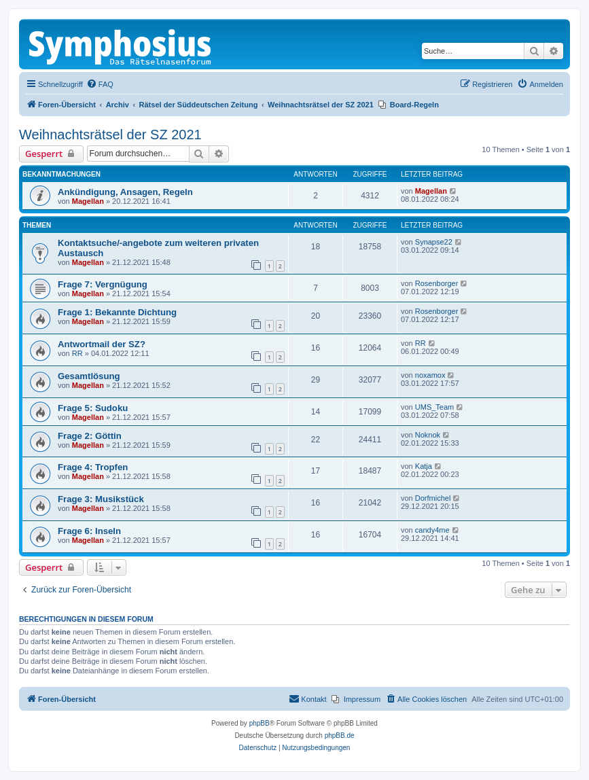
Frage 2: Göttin (90, 436)
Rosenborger (437, 283)
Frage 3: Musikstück (101, 499)
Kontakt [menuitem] (307, 698)
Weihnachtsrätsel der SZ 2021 (110, 134)
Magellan (88, 201)
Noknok (427, 435)
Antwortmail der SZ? (101, 344)
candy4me (432, 530)
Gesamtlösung (89, 376)
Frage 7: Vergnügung (102, 284)
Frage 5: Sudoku (93, 408)
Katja (423, 466)
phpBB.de (340, 735)
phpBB (259, 723)
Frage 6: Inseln (89, 531)
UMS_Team (434, 407)
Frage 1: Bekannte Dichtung (117, 312)
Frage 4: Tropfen (93, 467)
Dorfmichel (433, 498)
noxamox (430, 375)
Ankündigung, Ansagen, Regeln (125, 192)
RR (77, 353)
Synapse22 (433, 242)
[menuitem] (99, 84)
